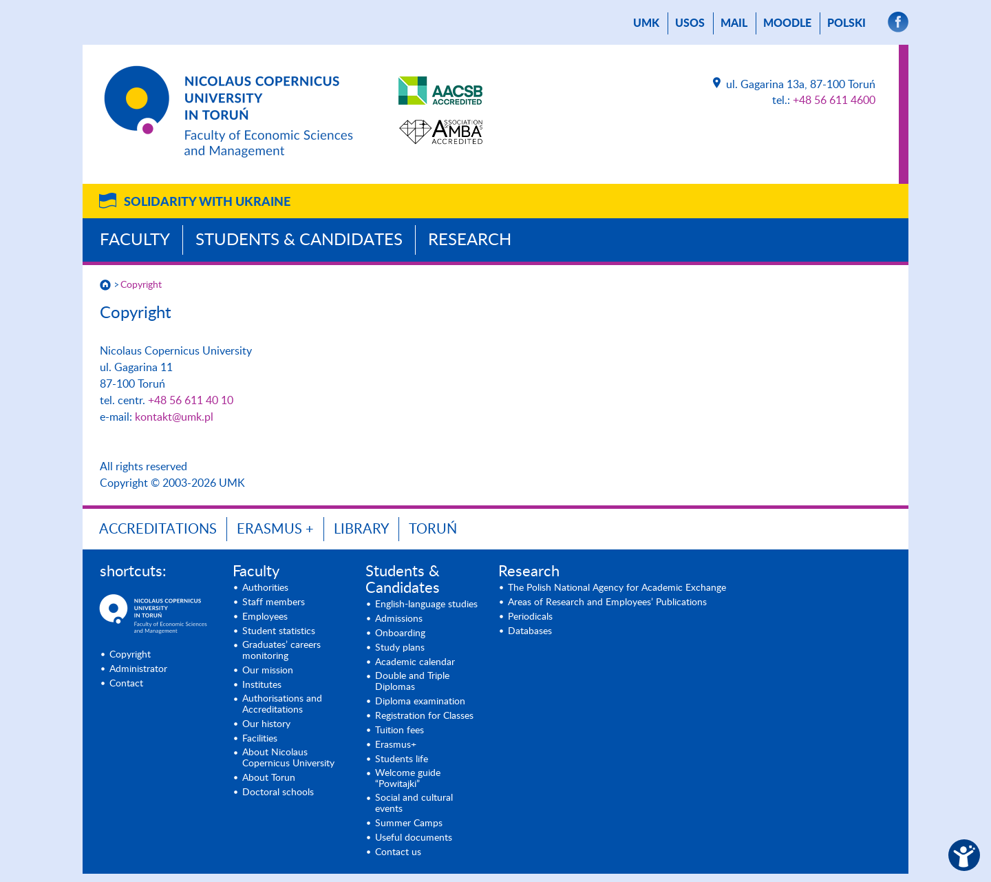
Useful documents (413, 838)
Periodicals (530, 617)
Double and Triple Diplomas (412, 681)
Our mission (267, 670)
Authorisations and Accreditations (282, 704)
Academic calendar (415, 662)
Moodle (787, 23)
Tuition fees (399, 730)
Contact (126, 684)
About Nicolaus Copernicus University (288, 758)
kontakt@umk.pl (174, 417)
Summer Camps (409, 823)
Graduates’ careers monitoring (281, 650)
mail (734, 23)
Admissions (399, 619)
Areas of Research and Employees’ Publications (607, 602)
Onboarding (400, 633)
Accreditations (158, 529)
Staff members (273, 602)
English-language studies (426, 604)
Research (469, 240)
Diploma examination (420, 701)
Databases (530, 631)
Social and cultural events (414, 803)
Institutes (261, 685)
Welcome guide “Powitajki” (407, 778)
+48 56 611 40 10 (190, 400)
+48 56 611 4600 (834, 100)
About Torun (268, 778)
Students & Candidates (299, 240)
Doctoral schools (278, 792)
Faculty (135, 240)
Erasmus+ (395, 745)
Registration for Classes (424, 716)
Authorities (265, 588)
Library (361, 529)
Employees (265, 617)
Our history (266, 724)
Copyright (141, 285)
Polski (846, 23)
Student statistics (278, 631)
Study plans (400, 648)
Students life (401, 759)
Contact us (398, 852)
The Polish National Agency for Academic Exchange (617, 588)
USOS (690, 23)
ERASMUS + (275, 529)
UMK (646, 23)
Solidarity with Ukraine (207, 202)
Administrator (138, 669)
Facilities (259, 739)
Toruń (433, 529)
